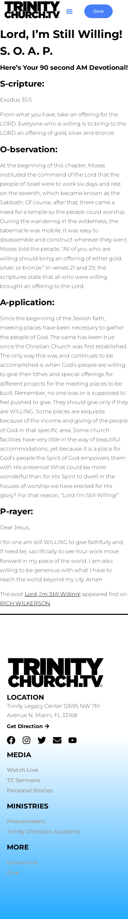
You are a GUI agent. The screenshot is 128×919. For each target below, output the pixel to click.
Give (13, 872)
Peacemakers (26, 821)
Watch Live (22, 770)
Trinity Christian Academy (43, 831)
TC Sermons (23, 780)
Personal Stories (30, 790)
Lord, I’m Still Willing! (53, 594)
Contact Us (22, 862)
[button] (69, 11)
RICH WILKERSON (25, 603)
